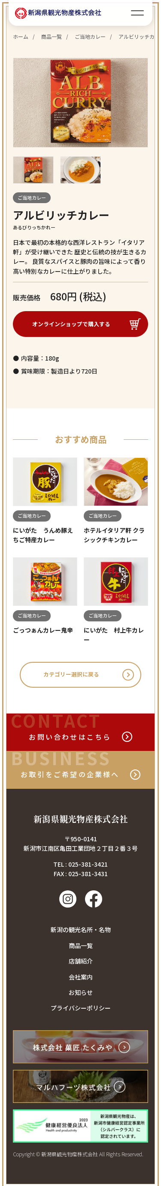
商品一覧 (81, 946)
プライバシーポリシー (81, 1009)
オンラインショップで (72, 324)
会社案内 (81, 978)
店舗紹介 (81, 962)
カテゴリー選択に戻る (72, 676)
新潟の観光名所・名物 (81, 931)
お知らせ (81, 993)
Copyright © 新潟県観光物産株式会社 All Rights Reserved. (78, 1155)
